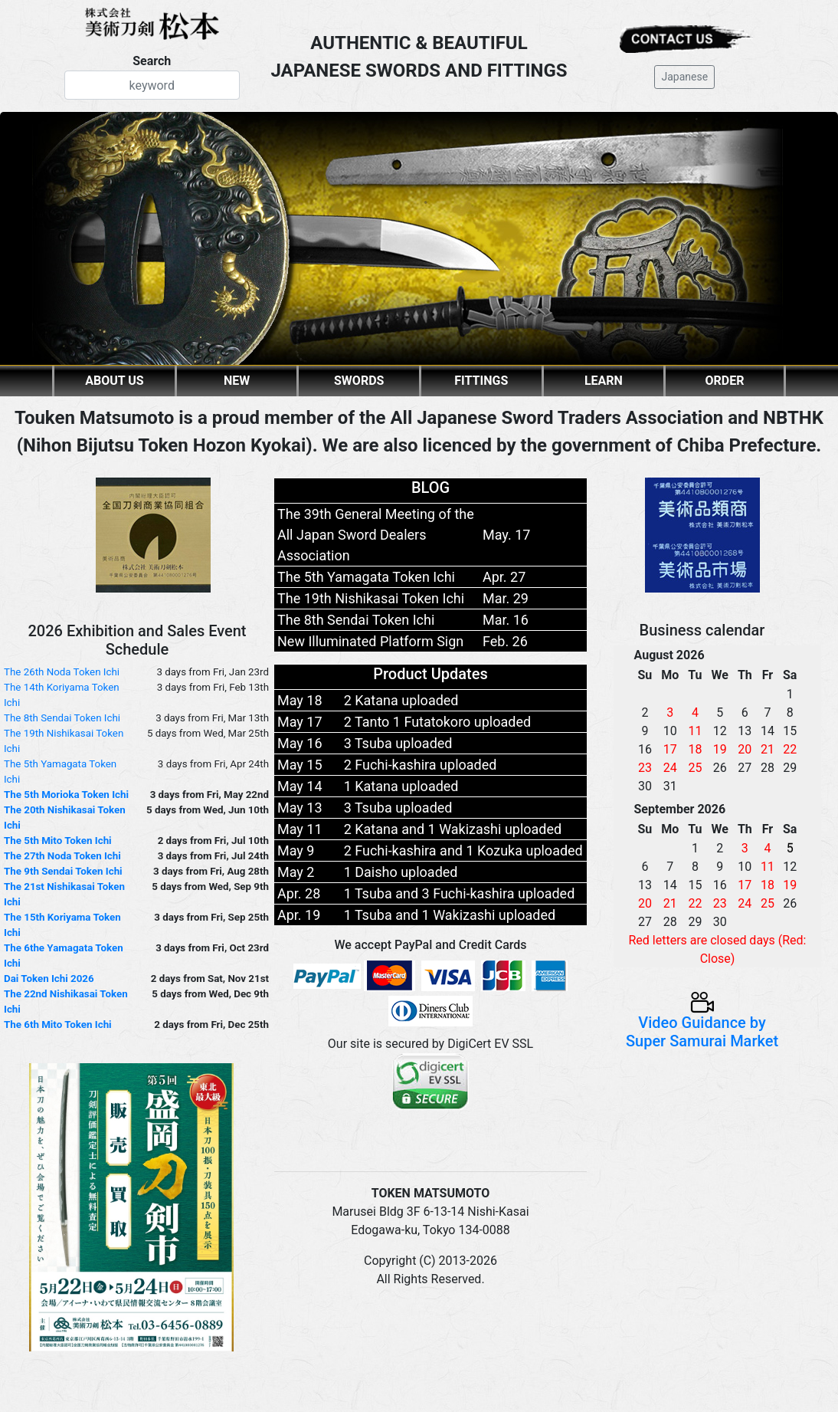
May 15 (299, 765)
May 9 (295, 850)
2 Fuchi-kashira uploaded (420, 765)
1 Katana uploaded (401, 786)
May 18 (299, 700)
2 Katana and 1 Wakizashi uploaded (453, 829)
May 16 (299, 743)
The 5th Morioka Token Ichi (66, 794)
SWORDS (359, 380)
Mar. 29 (506, 598)
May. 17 (506, 535)
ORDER (725, 380)
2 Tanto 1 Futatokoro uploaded (437, 722)
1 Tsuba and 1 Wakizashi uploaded (450, 915)
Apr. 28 (298, 893)
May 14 (299, 786)
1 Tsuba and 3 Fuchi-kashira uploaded (459, 893)
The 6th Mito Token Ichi (58, 1024)
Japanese (684, 77)
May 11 (299, 829)
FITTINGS (481, 380)
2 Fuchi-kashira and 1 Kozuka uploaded (463, 850)
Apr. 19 (298, 915)
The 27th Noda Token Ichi (62, 856)
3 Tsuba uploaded (398, 743)
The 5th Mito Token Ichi (58, 840)
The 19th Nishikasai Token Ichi (370, 598)
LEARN (603, 380)
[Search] (152, 85)
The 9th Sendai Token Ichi (63, 871)
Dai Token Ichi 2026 (49, 978)
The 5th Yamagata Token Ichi (366, 577)
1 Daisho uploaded (401, 872)
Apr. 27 (504, 577)
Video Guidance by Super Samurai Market (702, 1021)
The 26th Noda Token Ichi (61, 672)
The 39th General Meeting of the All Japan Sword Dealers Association (375, 534)
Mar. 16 (506, 620)
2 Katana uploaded (401, 700)
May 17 (299, 722)
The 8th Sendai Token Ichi (62, 718)
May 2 (295, 872)
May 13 (299, 808)
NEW (237, 380)
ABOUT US (114, 380)
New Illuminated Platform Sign (370, 641)
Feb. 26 (505, 641)
